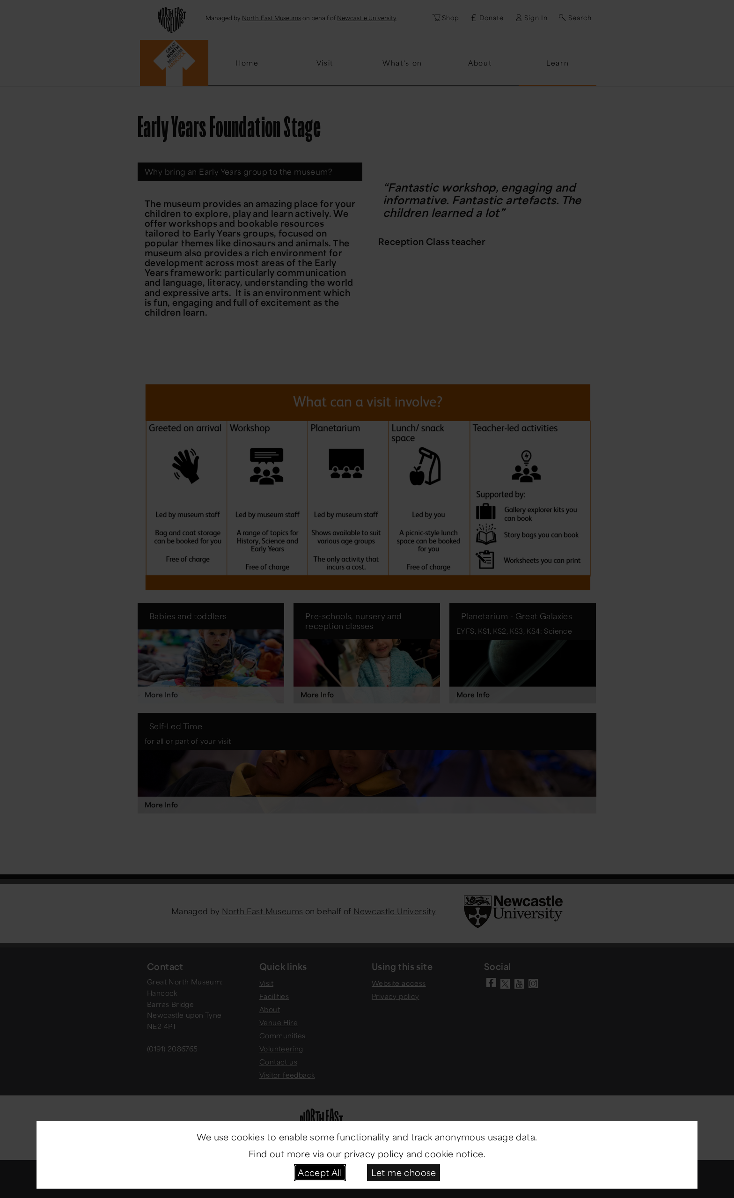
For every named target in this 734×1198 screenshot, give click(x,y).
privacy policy (374, 1153)
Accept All (320, 1172)
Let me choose (403, 1172)
